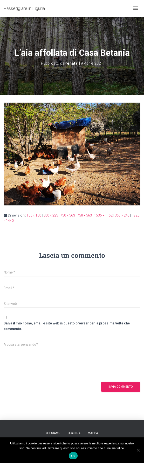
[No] (138, 450)
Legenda (74, 433)
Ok (73, 456)
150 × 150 (34, 215)
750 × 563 (67, 215)
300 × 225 (50, 215)
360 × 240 (122, 215)
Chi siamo (53, 433)
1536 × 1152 (103, 215)
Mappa (93, 433)
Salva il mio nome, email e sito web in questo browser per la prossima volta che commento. (67, 326)
